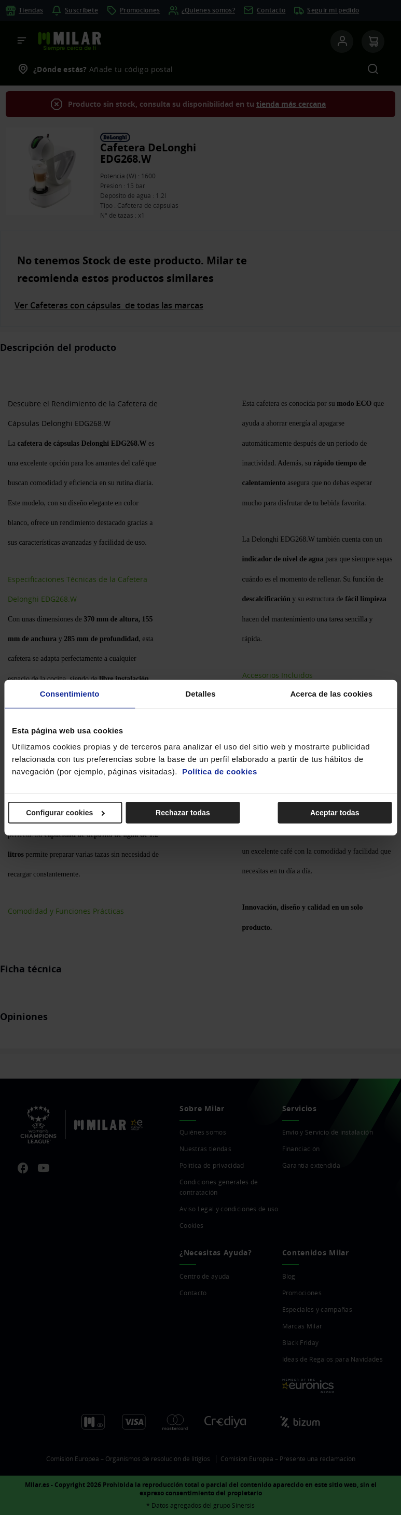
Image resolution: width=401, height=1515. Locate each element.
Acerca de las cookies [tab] (331, 693)
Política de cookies (219, 771)
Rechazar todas (183, 813)
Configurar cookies (65, 813)
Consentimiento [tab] (70, 693)
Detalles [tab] (200, 693)
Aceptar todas (334, 813)
